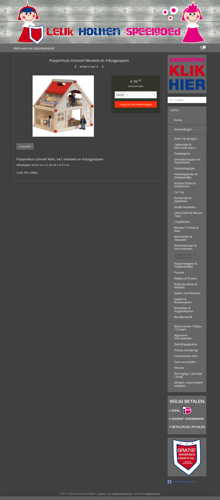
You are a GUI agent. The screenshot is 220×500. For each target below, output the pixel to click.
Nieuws (179, 368)
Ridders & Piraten (185, 278)
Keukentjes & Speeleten (182, 199)
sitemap (101, 493)
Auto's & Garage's (186, 139)
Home (178, 120)
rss (109, 493)
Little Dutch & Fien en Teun (188, 214)
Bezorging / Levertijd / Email (188, 375)
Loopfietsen (182, 222)
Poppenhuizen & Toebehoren (185, 256)
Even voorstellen (185, 362)
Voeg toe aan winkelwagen (135, 104)
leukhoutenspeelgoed (182, 482)
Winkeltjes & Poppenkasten (183, 309)
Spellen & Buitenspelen (183, 300)
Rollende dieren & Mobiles (185, 285)
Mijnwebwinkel (153, 493)
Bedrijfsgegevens (185, 344)
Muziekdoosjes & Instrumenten (185, 247)
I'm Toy (179, 192)
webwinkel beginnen (122, 493)
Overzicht (25, 146)
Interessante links (186, 356)
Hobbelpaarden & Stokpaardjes (185, 175)
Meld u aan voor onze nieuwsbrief (34, 48)
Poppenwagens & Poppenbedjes (185, 265)
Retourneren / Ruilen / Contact (188, 327)
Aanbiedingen (183, 129)
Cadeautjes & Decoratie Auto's (185, 146)
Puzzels (179, 272)
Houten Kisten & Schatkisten (185, 184)
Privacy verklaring (186, 350)
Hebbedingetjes (184, 168)
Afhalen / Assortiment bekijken (188, 384)
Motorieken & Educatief (183, 238)
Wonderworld (183, 317)
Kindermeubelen (185, 207)
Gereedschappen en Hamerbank (187, 161)
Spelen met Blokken (187, 293)
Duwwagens (182, 153)
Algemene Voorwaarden (183, 336)
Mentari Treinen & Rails (186, 229)
